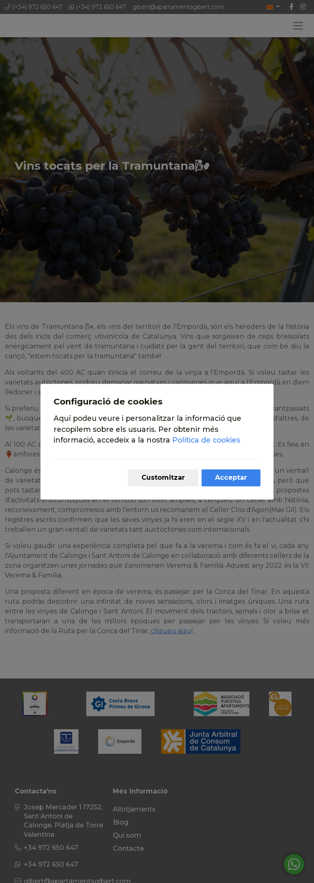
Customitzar (163, 477)
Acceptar (231, 477)
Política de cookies (206, 440)
